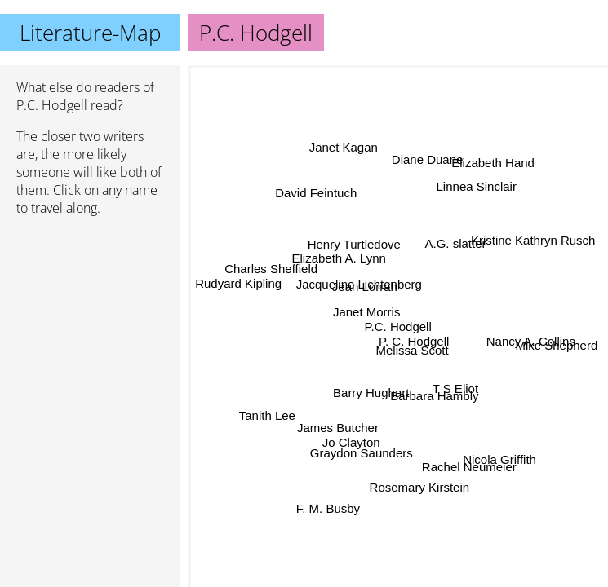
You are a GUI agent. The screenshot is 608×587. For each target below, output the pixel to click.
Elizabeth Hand (491, 162)
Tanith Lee (267, 414)
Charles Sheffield (271, 269)
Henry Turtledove (354, 245)
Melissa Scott (412, 350)
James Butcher (337, 427)
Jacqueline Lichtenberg (358, 285)
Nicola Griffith (499, 459)
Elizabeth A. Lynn (339, 259)
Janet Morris (367, 313)
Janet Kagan (343, 147)
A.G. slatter (454, 242)
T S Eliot (456, 387)
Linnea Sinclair (474, 184)
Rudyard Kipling (239, 282)
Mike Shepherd (556, 348)
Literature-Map (90, 32)
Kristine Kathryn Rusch (533, 239)
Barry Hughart (372, 393)
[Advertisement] (89, 315)
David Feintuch (316, 194)
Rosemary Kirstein (419, 487)
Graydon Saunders (359, 450)
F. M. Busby (328, 508)
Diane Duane (427, 159)
